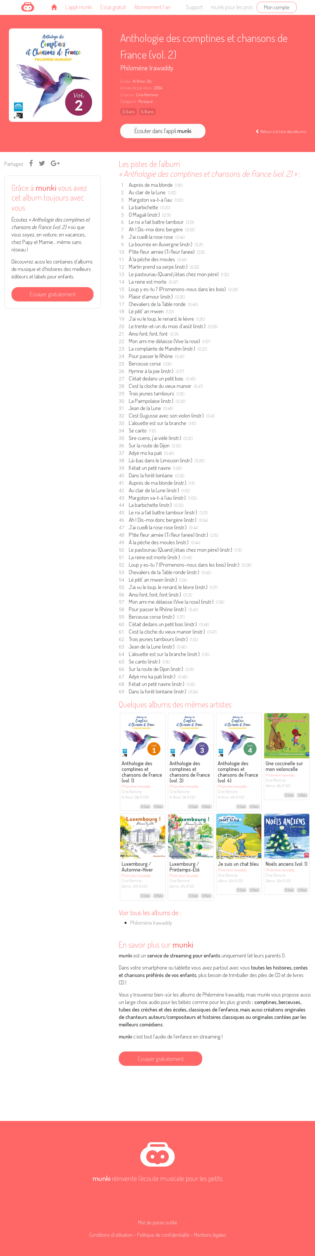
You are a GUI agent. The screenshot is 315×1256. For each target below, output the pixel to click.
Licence (126, 95)
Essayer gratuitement (53, 294)
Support (194, 7)
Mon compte (276, 7)
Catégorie (128, 101)
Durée (125, 81)
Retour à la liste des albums (280, 131)
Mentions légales (210, 1235)
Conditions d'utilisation (111, 1235)
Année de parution (135, 88)
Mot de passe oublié (157, 1222)
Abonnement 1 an (152, 7)
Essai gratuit (113, 7)
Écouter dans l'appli (162, 130)
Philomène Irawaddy (146, 67)
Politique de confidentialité (163, 1235)
